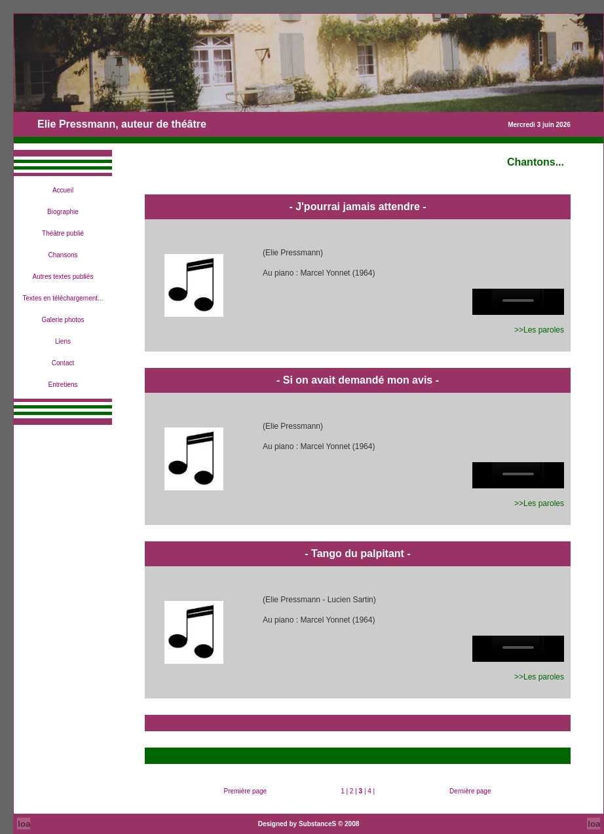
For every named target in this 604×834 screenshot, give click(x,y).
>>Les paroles (539, 330)
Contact (63, 363)
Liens (63, 341)
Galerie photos (62, 319)
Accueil (62, 190)
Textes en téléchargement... (63, 298)
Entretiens (62, 384)
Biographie (63, 211)
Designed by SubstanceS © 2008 (309, 823)
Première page (245, 791)
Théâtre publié (63, 233)
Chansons (62, 255)
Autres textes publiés (63, 276)
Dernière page (470, 791)
